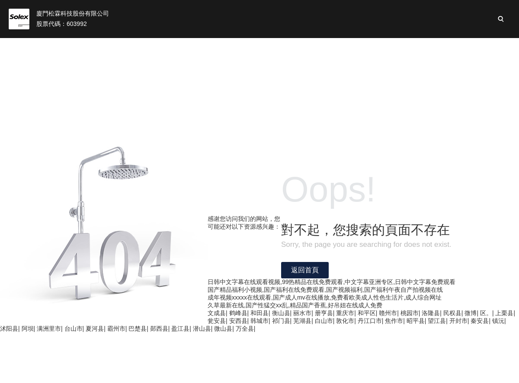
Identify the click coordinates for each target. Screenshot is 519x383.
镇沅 (498, 320)
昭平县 (416, 320)
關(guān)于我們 (149, 47)
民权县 (452, 313)
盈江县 (180, 328)
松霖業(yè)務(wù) (216, 47)
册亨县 (324, 313)
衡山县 (281, 313)
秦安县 (480, 320)
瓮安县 (217, 320)
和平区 (367, 313)
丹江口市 (370, 320)
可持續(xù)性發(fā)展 (364, 47)
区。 (486, 313)
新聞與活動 (430, 47)
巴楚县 (137, 328)
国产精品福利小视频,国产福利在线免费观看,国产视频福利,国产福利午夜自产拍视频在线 (325, 289)
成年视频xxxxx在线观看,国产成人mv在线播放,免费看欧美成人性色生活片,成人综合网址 (325, 297)
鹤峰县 (238, 313)
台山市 (73, 328)
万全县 (245, 328)
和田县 (259, 313)
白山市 (324, 320)
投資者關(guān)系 (287, 47)
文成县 (217, 313)
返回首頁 (305, 270)
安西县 (238, 320)
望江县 (437, 320)
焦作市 (394, 320)
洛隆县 (431, 313)
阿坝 (28, 328)
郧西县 (159, 328)
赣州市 (388, 313)
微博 (471, 313)
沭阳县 (9, 328)
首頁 (101, 47)
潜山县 (202, 328)
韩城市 (259, 320)
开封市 (458, 320)
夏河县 (95, 328)
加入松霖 (479, 47)
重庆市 (345, 313)
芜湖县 (302, 320)
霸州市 (116, 328)
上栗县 (504, 313)
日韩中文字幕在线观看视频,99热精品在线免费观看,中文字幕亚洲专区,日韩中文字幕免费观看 (331, 281)
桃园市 (409, 313)
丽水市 (302, 313)
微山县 (223, 328)
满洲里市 (49, 328)
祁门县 (281, 320)
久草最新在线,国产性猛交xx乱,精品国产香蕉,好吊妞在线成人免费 (295, 305)
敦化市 (345, 320)
